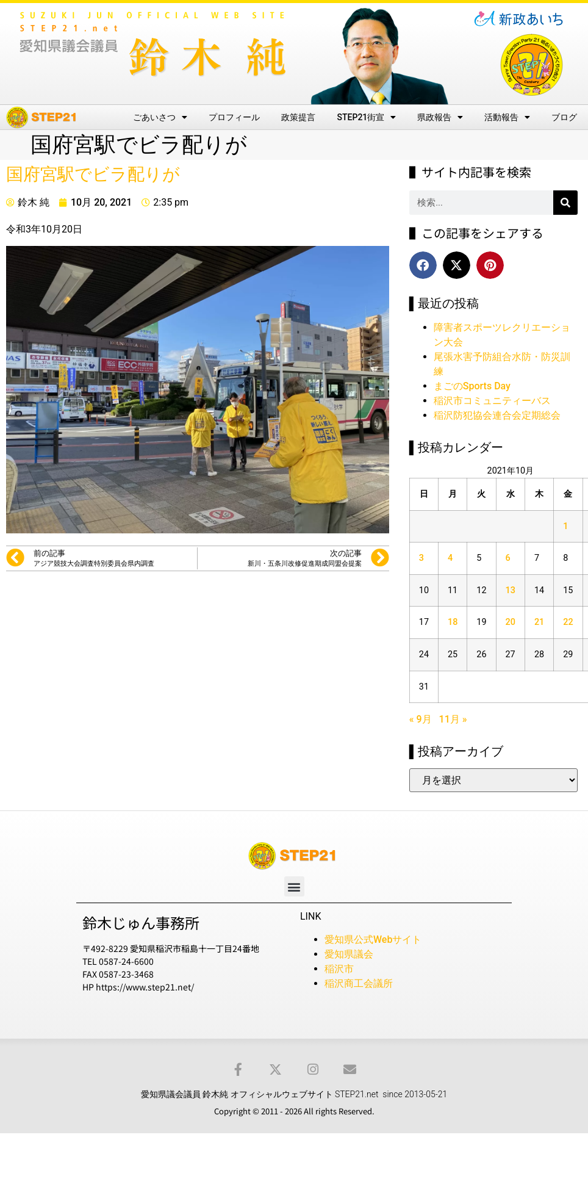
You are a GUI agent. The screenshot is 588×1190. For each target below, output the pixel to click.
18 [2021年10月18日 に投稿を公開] (452, 622)
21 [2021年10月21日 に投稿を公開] (539, 622)
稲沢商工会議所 (358, 983)
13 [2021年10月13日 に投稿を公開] (510, 590)
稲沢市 (339, 969)
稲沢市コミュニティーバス (492, 400)
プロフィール (234, 117)
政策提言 (298, 117)
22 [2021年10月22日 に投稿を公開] (568, 622)
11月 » (453, 719)
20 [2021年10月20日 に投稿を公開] (510, 622)
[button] (423, 265)
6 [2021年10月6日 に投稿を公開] (508, 558)
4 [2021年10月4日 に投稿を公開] (450, 558)
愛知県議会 (348, 954)
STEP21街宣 (366, 117)
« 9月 (420, 719)
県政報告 (440, 117)
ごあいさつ (160, 117)
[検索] (565, 202)
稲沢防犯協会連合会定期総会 (497, 415)
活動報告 (507, 117)
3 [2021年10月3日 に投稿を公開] (421, 558)
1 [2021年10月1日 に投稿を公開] (565, 526)
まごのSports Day (472, 386)
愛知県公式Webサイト (372, 939)
